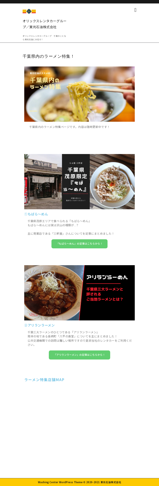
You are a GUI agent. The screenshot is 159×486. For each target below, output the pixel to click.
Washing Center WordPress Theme (60, 482)
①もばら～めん (36, 214)
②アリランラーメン (39, 325)
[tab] (135, 10)
